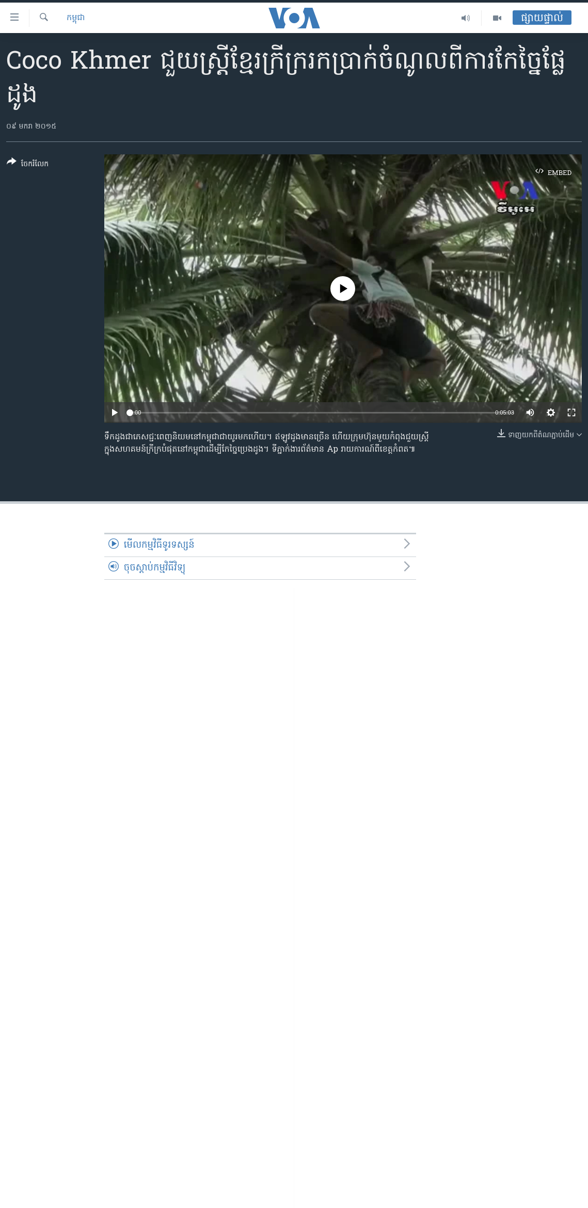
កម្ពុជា (76, 18)
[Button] (28, 165)
